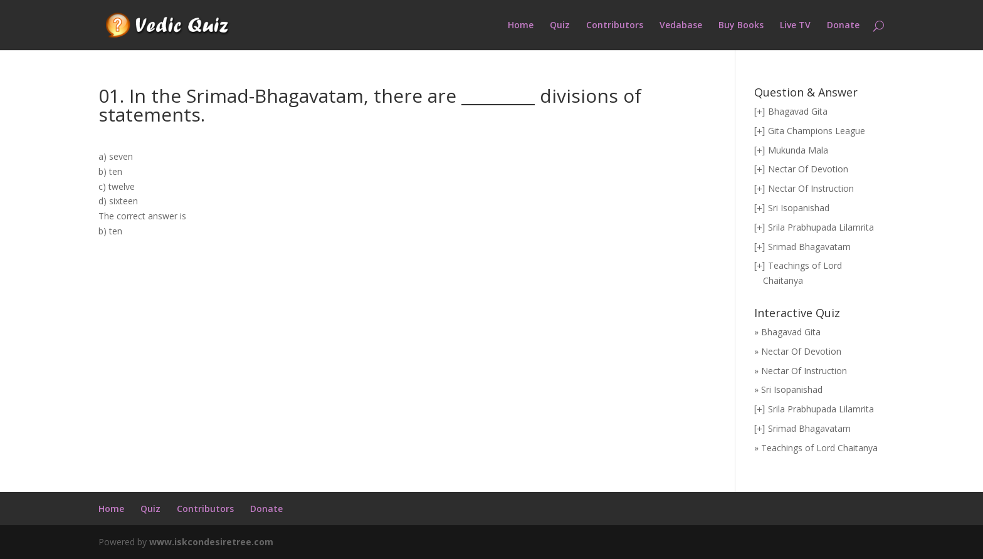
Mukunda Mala (798, 150)
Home (521, 26)
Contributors (614, 26)
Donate (843, 26)
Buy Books (741, 26)
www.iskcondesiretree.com (211, 542)
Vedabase (681, 26)
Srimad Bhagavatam (809, 247)
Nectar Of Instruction (811, 188)
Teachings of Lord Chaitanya (819, 448)
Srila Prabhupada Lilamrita (821, 227)
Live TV (795, 26)
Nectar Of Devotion (808, 169)
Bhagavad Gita (798, 111)
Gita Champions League (816, 131)
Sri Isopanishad (798, 208)
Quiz (560, 26)
